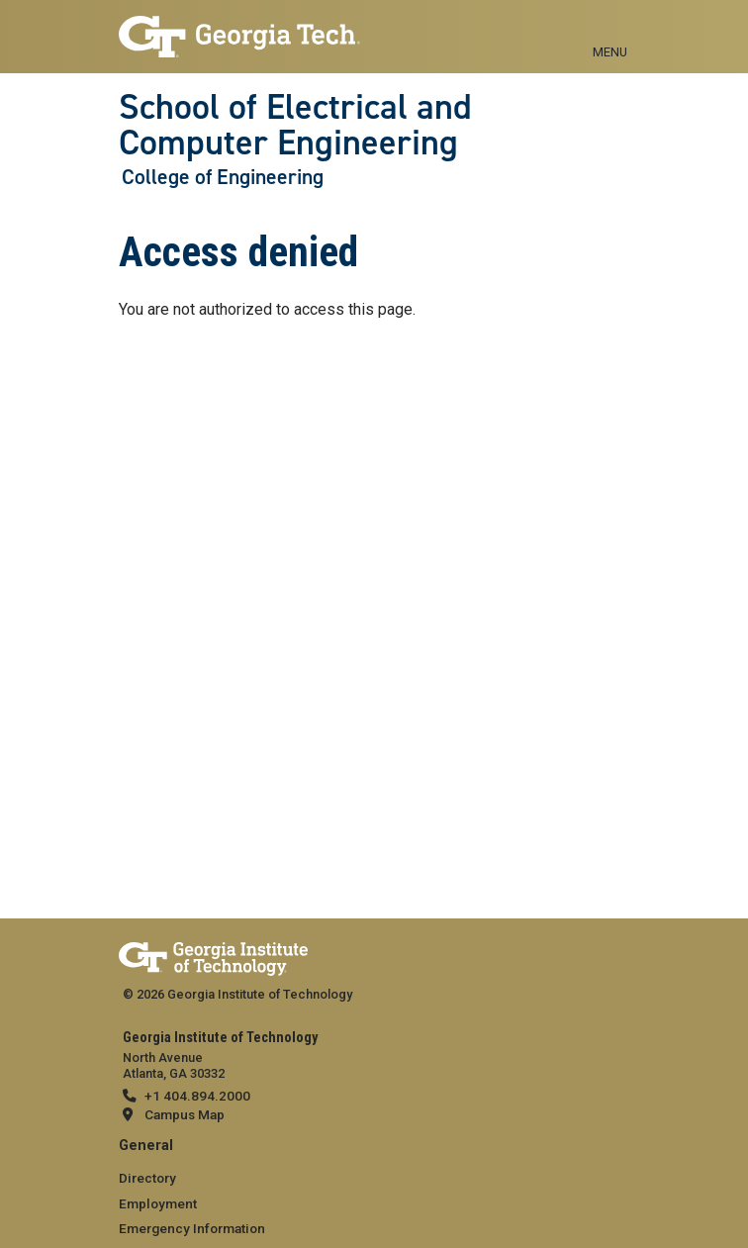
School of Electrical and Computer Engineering (295, 125)
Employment (158, 1203)
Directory (147, 1178)
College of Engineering (223, 177)
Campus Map (184, 1114)
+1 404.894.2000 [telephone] (197, 1096)
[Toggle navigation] (610, 29)
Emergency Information (192, 1228)
